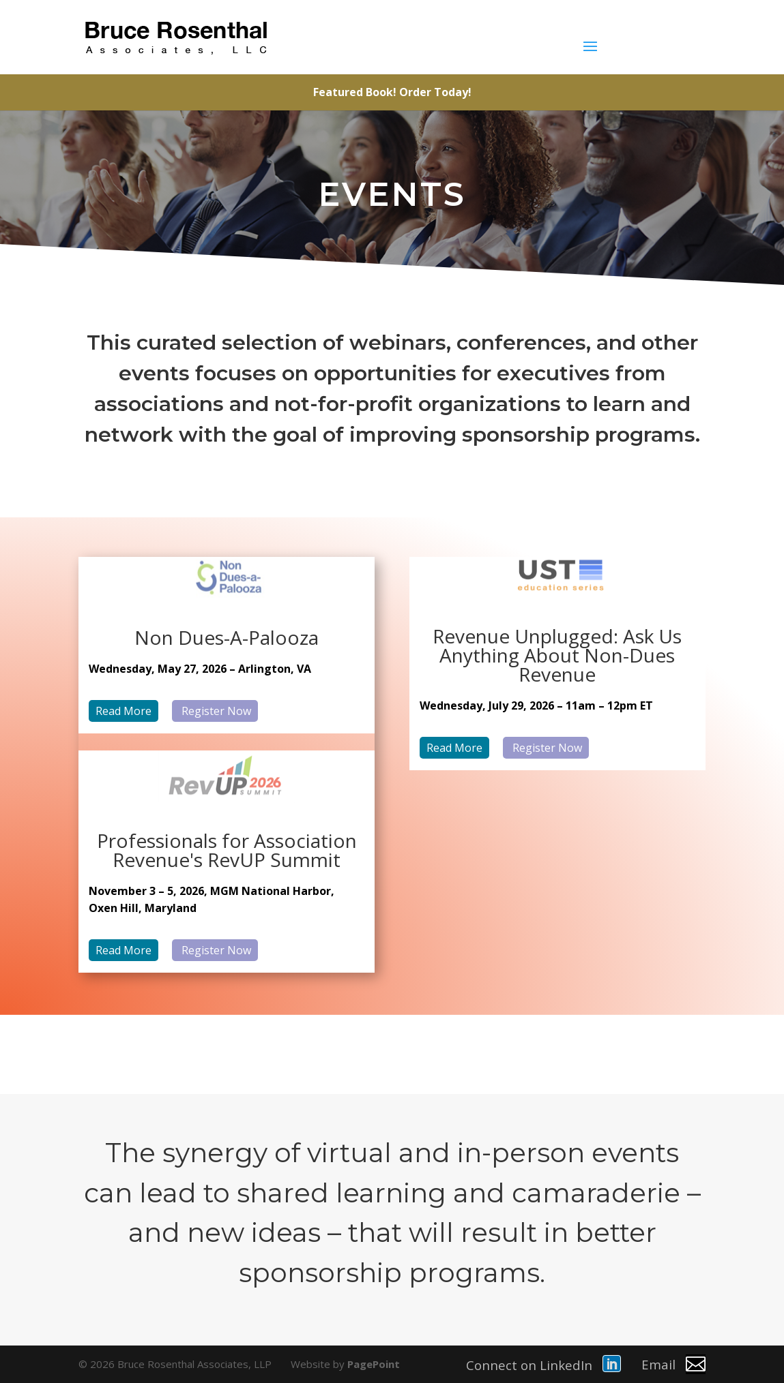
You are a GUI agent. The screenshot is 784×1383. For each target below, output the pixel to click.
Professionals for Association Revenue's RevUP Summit (227, 849)
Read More (123, 710)
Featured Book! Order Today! (392, 92)
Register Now (215, 710)
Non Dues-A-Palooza (226, 637)
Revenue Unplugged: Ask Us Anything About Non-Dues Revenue (557, 655)
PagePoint (373, 1364)
